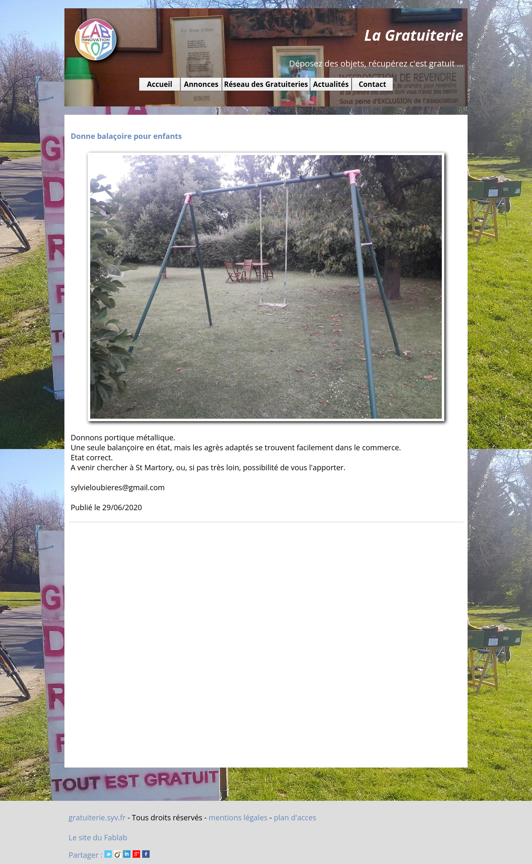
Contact (372, 84)
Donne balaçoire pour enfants (126, 136)
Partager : (109, 855)
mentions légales (238, 817)
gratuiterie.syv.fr (97, 817)
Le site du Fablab (98, 837)
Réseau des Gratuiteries (266, 84)
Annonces (201, 84)
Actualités (331, 84)
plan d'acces (295, 817)
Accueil (159, 84)
